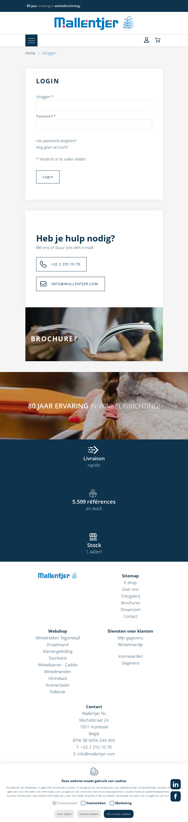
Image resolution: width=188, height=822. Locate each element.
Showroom (131, 609)
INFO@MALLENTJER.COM (74, 283)
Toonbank (58, 658)
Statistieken (96, 803)
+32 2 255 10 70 (65, 264)
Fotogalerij (130, 596)
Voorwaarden (130, 656)
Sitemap (130, 575)
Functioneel (67, 803)
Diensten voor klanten (130, 631)
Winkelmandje (130, 644)
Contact (131, 616)
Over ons (130, 589)
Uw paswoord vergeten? (56, 140)
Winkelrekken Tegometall (58, 637)
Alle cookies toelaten (119, 814)
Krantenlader (58, 685)
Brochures (130, 602)
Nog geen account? (52, 147)
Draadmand (58, 644)
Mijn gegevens (130, 637)
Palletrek (57, 691)
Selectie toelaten (89, 814)
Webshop (57, 631)
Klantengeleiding (58, 651)
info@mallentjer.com (96, 753)
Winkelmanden (57, 671)
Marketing (123, 803)
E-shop (130, 582)
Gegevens (130, 663)
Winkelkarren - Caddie (57, 664)
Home (30, 53)
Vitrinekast (57, 678)
